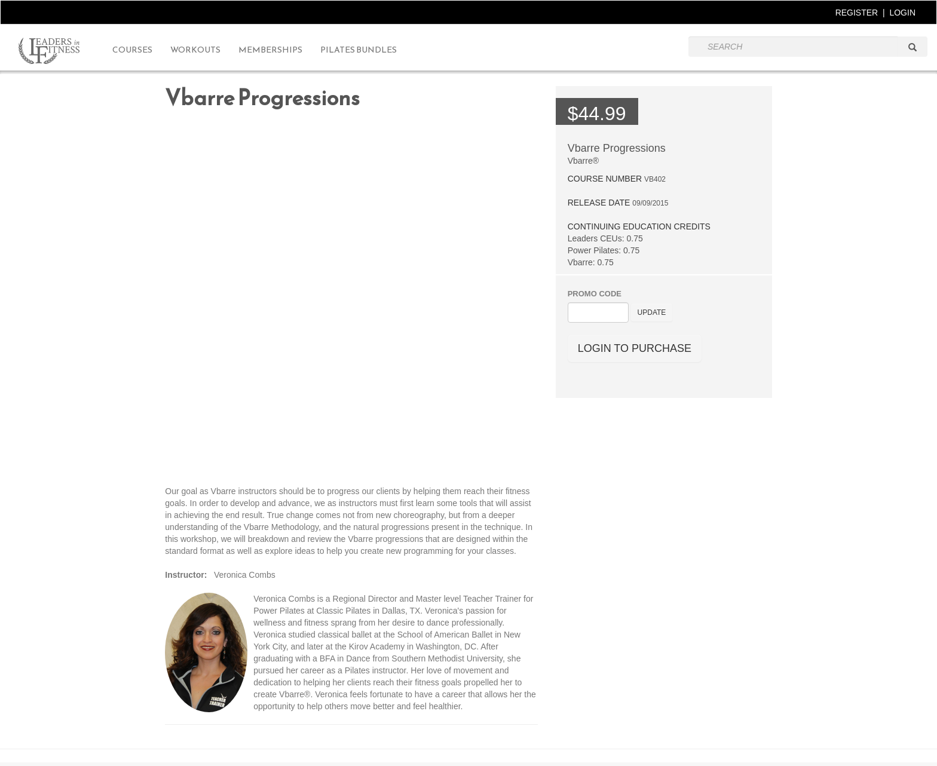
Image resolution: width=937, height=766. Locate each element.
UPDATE (652, 312)
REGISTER (856, 12)
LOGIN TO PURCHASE (634, 348)
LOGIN (902, 12)
